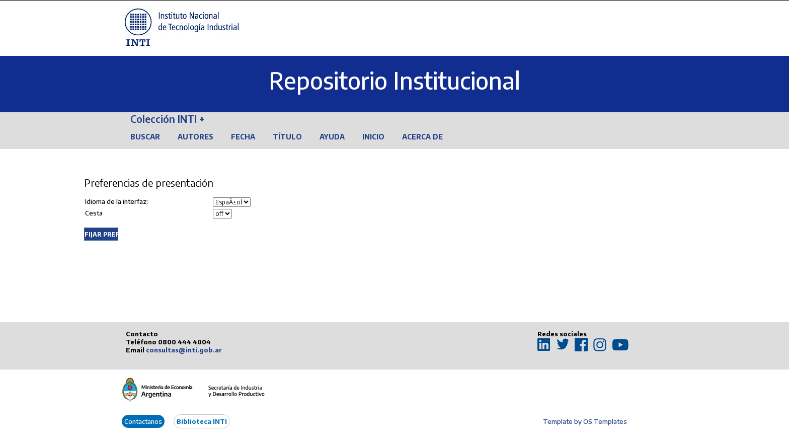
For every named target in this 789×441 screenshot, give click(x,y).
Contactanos (143, 421)
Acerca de (422, 136)
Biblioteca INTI (202, 421)
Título (287, 136)
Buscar (145, 136)
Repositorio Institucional (394, 80)
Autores (195, 136)
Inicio (373, 136)
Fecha (243, 136)
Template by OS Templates (585, 421)
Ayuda (332, 136)
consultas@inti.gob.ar (184, 350)
